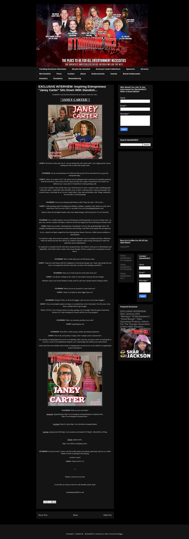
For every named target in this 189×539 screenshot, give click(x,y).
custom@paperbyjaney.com (94, 208)
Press (59, 74)
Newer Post (43, 515)
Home (75, 515)
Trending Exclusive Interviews (52, 69)
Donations (58, 78)
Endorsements (98, 74)
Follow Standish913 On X (125, 276)
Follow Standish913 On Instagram (126, 258)
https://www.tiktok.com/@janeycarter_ (75, 444)
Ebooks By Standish (81, 69)
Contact (70, 74)
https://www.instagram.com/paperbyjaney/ (78, 414)
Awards (113, 74)
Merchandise (45, 74)
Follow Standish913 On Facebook (126, 267)
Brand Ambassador (131, 74)
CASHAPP (124, 247)
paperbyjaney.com (78, 324)
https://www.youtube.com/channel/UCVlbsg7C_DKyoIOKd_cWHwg (84, 432)
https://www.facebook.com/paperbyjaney (83, 424)
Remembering (74, 78)
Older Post (107, 515)
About (83, 74)
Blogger (120, 534)
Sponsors (130, 69)
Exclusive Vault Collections (108, 69)
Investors (43, 78)
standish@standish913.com (75, 492)
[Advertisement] (135, 192)
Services (144, 69)
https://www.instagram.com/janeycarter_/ (75, 416)
